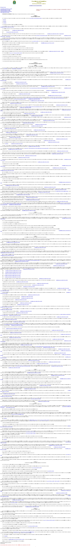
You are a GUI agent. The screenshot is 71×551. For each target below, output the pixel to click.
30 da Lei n (48, 520)
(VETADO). (6, 143)
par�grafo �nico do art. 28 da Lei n (14, 539)
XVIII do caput (38, 148)
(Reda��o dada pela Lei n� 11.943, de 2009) (57, 375)
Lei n (30, 18)
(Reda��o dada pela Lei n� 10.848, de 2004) (56, 72)
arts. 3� (4, 203)
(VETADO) (4, 19)
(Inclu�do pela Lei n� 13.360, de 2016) (49, 120)
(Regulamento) (14, 68)
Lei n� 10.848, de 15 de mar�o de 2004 (62, 191)
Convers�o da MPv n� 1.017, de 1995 (6, 8)
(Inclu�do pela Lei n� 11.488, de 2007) (29, 113)
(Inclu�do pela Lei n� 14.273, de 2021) (54, 51)
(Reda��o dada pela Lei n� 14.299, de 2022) (15, 149)
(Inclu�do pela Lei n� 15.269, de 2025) (60, 189)
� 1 (12, 414)
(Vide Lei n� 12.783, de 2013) (4, 12)
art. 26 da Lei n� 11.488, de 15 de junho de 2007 (42, 346)
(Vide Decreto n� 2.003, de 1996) (5, 10)
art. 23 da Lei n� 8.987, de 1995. (36, 398)
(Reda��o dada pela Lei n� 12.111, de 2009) (34, 372)
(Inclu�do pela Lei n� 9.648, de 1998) (18, 30)
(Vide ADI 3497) (61, 33)
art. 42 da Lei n (28, 433)
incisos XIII (26, 148)
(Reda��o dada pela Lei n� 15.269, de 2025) (37, 100)
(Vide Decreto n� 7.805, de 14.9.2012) (6, 11)
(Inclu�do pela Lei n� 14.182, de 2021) (34, 146)
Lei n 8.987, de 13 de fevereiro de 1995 (41, 35)
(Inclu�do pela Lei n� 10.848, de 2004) (22, 83)
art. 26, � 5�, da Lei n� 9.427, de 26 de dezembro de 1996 (13, 324)
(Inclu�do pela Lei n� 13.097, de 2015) (32, 197)
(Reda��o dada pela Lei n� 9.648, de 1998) (28, 210)
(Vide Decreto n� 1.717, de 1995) (5, 9)
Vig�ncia (62, 51)
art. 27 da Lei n (34, 467)
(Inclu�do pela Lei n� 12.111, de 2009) (45, 385)
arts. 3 (44, 520)
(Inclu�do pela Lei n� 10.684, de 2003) (53, 33)
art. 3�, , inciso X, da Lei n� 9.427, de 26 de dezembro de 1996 (29, 260)
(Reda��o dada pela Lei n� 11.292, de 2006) (58, 92)
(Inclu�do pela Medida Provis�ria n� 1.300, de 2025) (13, 270)
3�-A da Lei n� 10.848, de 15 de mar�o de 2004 (14, 203)
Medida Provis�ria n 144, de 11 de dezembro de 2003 (34, 106)
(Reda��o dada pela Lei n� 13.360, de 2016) (48, 86)
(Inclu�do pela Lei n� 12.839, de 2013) (41, 124)
